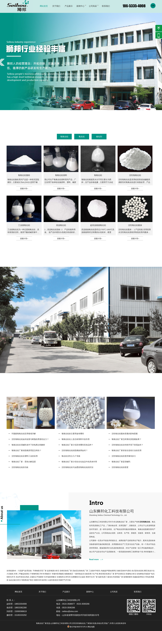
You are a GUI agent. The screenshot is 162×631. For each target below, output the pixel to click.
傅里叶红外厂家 (92, 577)
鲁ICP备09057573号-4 (77, 627)
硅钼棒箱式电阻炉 (144, 574)
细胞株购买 (68, 574)
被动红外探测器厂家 (115, 577)
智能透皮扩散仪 (27, 580)
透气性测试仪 (120, 574)
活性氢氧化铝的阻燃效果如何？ (75, 450)
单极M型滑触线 (58, 574)
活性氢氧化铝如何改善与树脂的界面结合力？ (30, 439)
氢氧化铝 (64, 137)
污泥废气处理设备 (25, 571)
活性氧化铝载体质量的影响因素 (125, 434)
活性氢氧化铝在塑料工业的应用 (25, 456)
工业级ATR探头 (95, 571)
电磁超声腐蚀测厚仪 (109, 571)
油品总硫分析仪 (15, 580)
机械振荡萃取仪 (139, 577)
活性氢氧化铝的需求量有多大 (124, 456)
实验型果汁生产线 (91, 574)
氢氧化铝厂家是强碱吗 (121, 462)
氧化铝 (82, 137)
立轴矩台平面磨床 (37, 577)
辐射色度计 (102, 577)
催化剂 (99, 137)
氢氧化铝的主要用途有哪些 (73, 434)
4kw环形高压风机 (22, 577)
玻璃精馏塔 (127, 577)
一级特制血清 (78, 574)
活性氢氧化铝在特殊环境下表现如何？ (127, 445)
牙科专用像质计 (45, 574)
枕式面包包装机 (138, 571)
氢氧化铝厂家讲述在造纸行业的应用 (126, 450)
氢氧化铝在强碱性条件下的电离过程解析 (28, 445)
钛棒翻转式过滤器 (78, 577)
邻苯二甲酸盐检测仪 (22, 574)
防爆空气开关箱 (64, 580)
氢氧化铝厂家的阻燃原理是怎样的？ (26, 450)
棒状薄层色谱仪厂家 (106, 574)
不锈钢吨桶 (34, 574)
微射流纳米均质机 (124, 571)
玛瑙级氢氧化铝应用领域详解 (24, 434)
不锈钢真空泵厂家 (40, 571)
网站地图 (91, 627)
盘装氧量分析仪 (53, 571)
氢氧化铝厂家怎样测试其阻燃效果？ (126, 439)
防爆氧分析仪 (131, 574)
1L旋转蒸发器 (52, 580)
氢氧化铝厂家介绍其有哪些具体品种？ (77, 445)
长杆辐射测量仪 (50, 577)
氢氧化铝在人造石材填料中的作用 (76, 439)
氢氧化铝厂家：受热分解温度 (24, 462)
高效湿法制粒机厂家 (80, 571)
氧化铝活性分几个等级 (71, 456)
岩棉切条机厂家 (66, 571)
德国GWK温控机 (40, 580)
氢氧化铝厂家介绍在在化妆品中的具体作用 (79, 462)
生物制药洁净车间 (64, 577)
